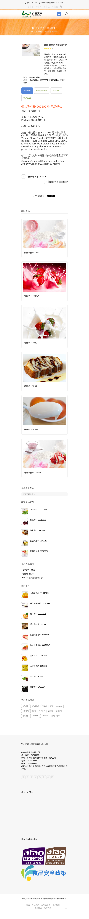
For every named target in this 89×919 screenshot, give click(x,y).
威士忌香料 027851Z (38, 541)
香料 (38, 77)
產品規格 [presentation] (27, 91)
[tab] (27, 90)
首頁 (32, 32)
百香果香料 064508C (38, 666)
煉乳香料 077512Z (37, 530)
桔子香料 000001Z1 (38, 614)
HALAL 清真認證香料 (31, 578)
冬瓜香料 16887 (36, 676)
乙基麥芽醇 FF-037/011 (39, 593)
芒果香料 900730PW (38, 656)
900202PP (44, 80)
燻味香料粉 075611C (38, 624)
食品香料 (39, 32)
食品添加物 (45, 905)
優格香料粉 (34, 80)
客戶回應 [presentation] (27, 98)
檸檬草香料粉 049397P (33, 177)
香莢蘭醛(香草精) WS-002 (40, 603)
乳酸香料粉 (54, 80)
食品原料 (56, 905)
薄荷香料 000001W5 (38, 510)
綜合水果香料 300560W (40, 645)
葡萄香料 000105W (38, 520)
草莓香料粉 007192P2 (39, 551)
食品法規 (38, 908)
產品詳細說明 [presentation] (41, 91)
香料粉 (25, 574)
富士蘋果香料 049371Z (39, 635)
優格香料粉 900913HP (56, 182)
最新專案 (47, 908)
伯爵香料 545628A (37, 687)
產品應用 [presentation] (56, 91)
